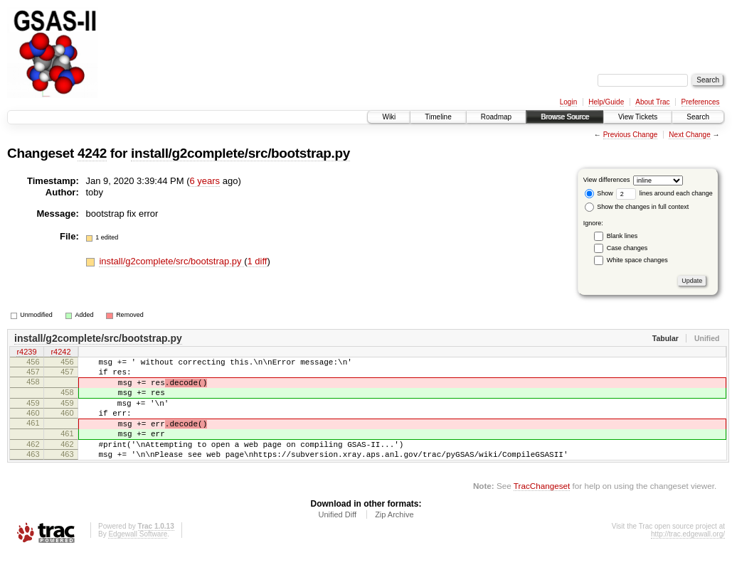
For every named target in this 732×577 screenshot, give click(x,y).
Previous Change (630, 135)
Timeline (438, 117)
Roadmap (496, 117)
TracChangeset (542, 509)
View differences (606, 179)
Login (568, 102)
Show (599, 193)
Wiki (389, 117)
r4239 (26, 353)
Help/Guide (606, 102)
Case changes (627, 248)
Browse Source (565, 117)
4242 (92, 153)
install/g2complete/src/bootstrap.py (240, 153)
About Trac (652, 102)
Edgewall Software (137, 557)
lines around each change (664, 193)
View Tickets (637, 117)
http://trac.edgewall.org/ (688, 557)
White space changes (637, 260)
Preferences (700, 102)
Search (697, 117)
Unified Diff (337, 538)
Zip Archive (394, 538)
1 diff (257, 261)
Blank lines (622, 235)
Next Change (689, 135)
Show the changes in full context (637, 206)
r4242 (60, 353)
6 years (204, 181)
